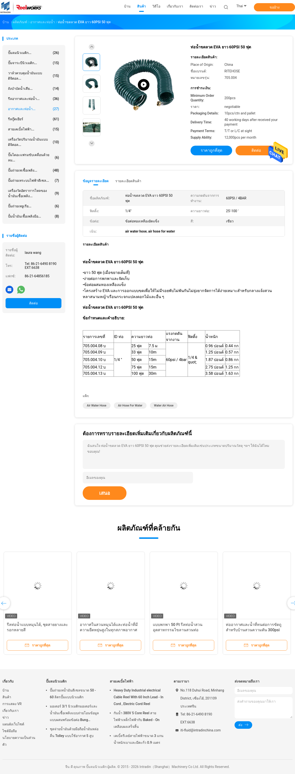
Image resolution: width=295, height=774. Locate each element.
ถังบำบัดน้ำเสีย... (33, 88)
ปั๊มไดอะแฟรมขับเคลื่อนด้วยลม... (33, 157)
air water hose (96, 405)
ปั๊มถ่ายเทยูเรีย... (33, 206)
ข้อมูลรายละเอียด (96, 181)
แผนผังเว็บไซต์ (13, 724)
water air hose (164, 405)
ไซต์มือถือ (9, 731)
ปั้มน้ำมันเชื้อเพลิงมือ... (33, 216)
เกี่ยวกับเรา (10, 711)
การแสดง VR (12, 704)
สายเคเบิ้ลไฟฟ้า (121, 681)
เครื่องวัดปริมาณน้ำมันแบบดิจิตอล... (33, 142)
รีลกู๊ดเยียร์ (33, 119)
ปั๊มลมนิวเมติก (56, 681)
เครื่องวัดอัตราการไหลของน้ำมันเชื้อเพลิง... (33, 193)
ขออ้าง (275, 7)
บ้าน (5, 690)
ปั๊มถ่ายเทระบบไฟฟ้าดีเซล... (33, 180)
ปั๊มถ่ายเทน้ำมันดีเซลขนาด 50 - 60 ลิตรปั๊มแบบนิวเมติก (73, 693)
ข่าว (5, 717)
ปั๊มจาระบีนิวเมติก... (33, 62)
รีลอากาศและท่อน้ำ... (33, 98)
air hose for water (130, 405)
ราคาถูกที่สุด (211, 150)
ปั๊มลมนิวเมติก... (33, 52)
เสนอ (104, 493)
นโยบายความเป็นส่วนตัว (18, 741)
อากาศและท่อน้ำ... (33, 108)
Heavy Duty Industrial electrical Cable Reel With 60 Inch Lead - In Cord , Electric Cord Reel (138, 697)
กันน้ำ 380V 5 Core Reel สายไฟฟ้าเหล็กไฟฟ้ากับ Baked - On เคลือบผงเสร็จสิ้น (137, 720)
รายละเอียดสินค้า (128, 181)
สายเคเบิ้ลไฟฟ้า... (33, 129)
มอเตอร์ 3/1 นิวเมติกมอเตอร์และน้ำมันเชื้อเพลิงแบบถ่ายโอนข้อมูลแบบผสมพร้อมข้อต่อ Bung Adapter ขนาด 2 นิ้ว (74, 713)
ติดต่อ (33, 303)
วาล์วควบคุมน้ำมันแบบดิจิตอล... (33, 75)
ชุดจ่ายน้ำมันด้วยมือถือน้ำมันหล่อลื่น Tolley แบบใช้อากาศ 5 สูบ (74, 732)
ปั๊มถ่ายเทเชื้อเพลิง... (33, 170)
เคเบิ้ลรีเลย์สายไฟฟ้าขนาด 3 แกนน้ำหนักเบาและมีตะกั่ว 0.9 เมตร (138, 739)
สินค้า (6, 697)
